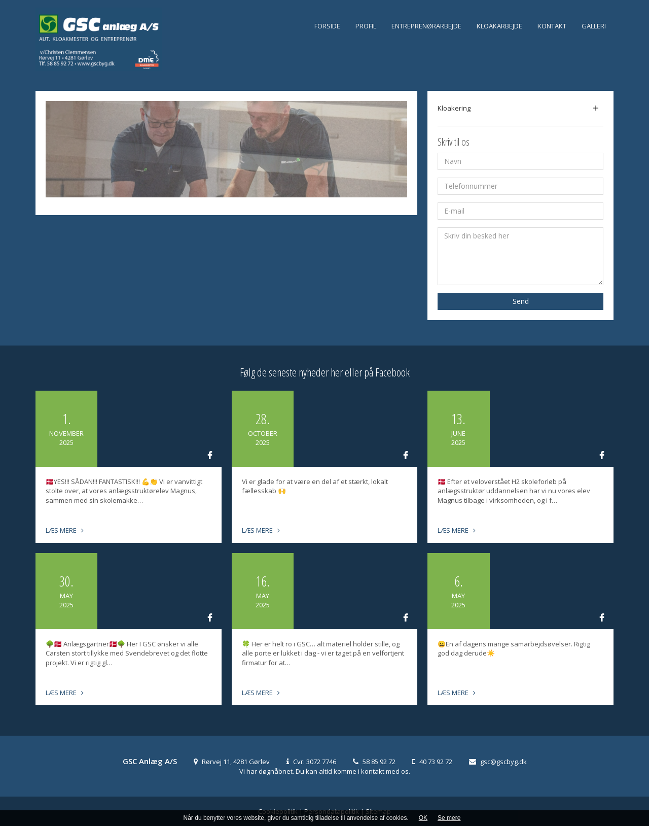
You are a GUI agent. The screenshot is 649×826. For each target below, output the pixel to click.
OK (423, 817)
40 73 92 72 (435, 761)
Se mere (449, 817)
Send (521, 301)
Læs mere (65, 530)
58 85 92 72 (379, 761)
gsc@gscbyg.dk (503, 761)
